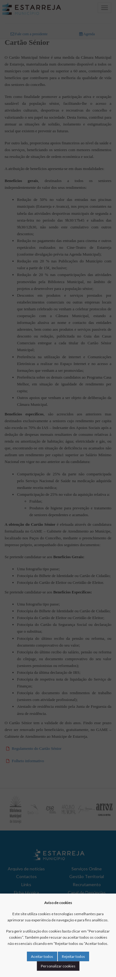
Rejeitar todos (73, 956)
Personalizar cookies (58, 966)
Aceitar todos (42, 956)
